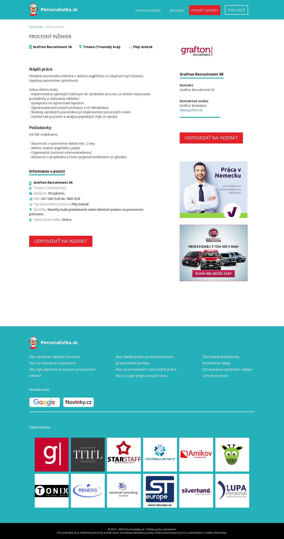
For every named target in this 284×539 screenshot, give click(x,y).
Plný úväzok (143, 47)
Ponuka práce (148, 10)
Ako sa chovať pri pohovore (52, 363)
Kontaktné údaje (216, 363)
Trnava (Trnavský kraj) (101, 47)
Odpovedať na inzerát (60, 241)
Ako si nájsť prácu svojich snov (141, 375)
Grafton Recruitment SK (52, 47)
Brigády (177, 10)
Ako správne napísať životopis (54, 356)
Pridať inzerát (204, 10)
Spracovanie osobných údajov (227, 369)
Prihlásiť (236, 10)
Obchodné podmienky (220, 356)
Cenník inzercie (215, 375)
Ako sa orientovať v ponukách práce (146, 369)
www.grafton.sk (191, 110)
